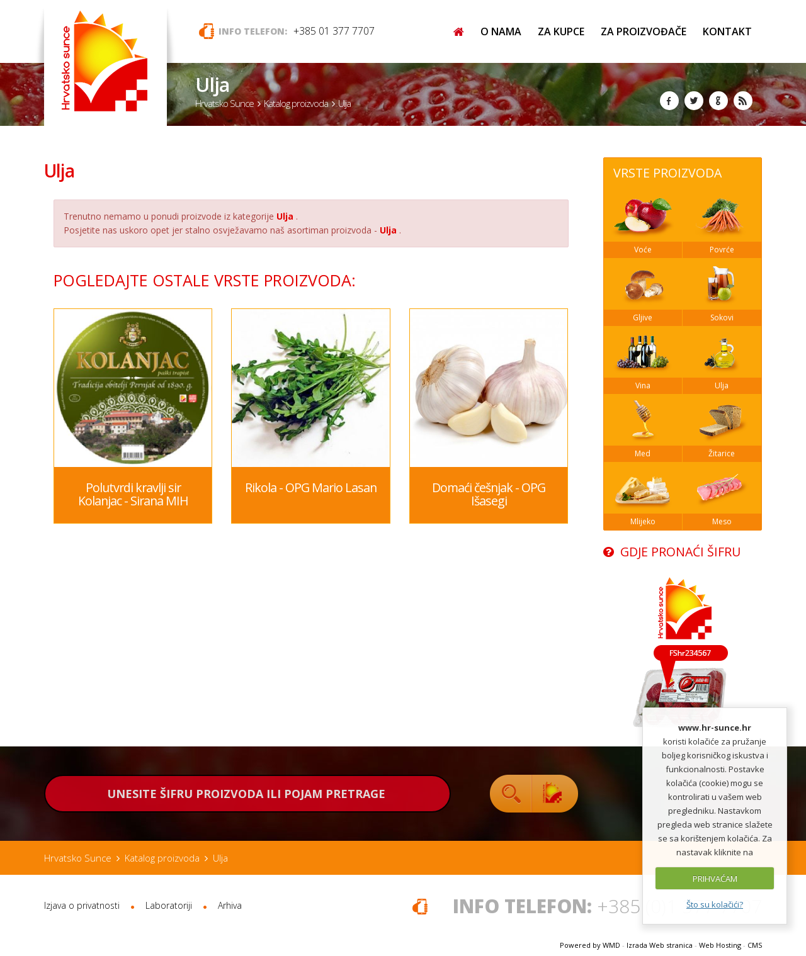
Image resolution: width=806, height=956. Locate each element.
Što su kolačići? (714, 904)
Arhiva (230, 905)
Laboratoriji (168, 905)
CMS (754, 945)
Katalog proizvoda (296, 103)
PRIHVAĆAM (715, 878)
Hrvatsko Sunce (224, 103)
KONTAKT (727, 31)
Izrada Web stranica (660, 945)
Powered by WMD (590, 945)
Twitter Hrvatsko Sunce (693, 100)
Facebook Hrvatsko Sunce (669, 100)
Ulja (59, 171)
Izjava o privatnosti (82, 905)
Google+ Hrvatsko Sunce (718, 100)
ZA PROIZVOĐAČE (643, 31)
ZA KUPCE (561, 31)
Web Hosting (720, 945)
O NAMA (500, 31)
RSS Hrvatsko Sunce (743, 100)
